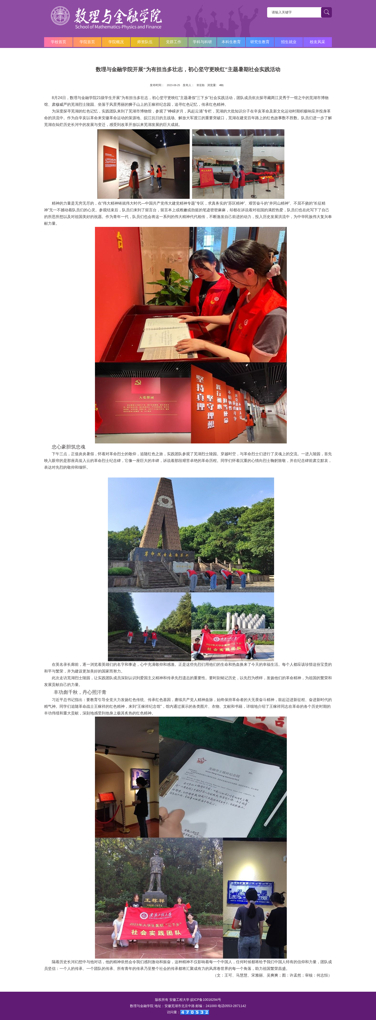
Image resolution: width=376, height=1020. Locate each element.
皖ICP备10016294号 (205, 1000)
